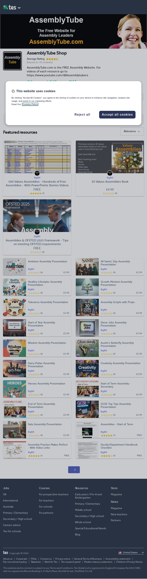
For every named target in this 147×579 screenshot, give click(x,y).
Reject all (82, 114)
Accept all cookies (117, 114)
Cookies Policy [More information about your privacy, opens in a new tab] (30, 104)
